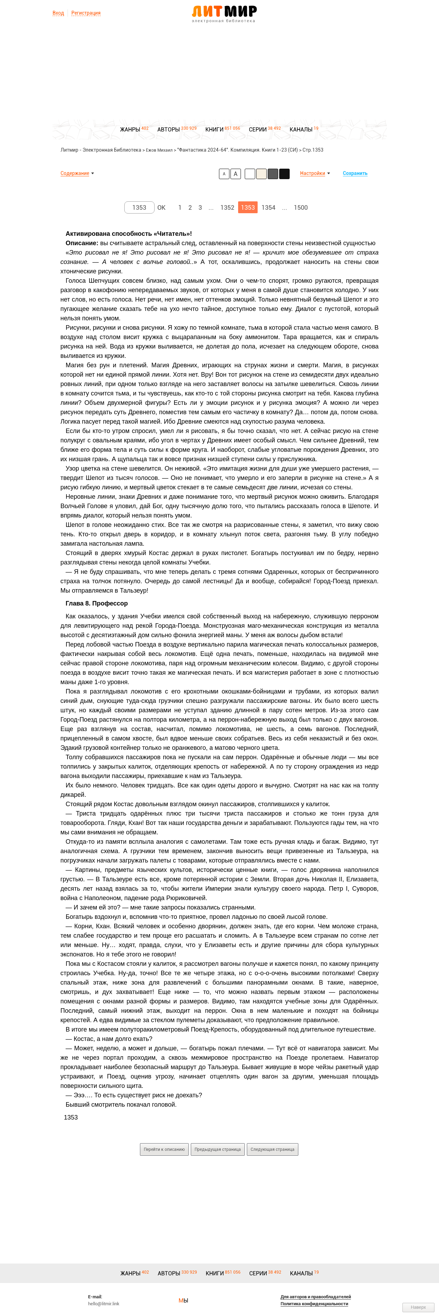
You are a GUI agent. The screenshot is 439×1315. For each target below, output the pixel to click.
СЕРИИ (258, 129)
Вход (58, 13)
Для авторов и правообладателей (316, 1296)
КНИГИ (214, 129)
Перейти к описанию (164, 1149)
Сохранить (355, 173)
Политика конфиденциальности (314, 1303)
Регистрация (86, 13)
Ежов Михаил (159, 150)
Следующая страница (273, 1149)
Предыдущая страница (218, 1149)
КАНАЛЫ (301, 129)
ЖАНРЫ (130, 129)
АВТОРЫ (168, 129)
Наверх (418, 1307)
